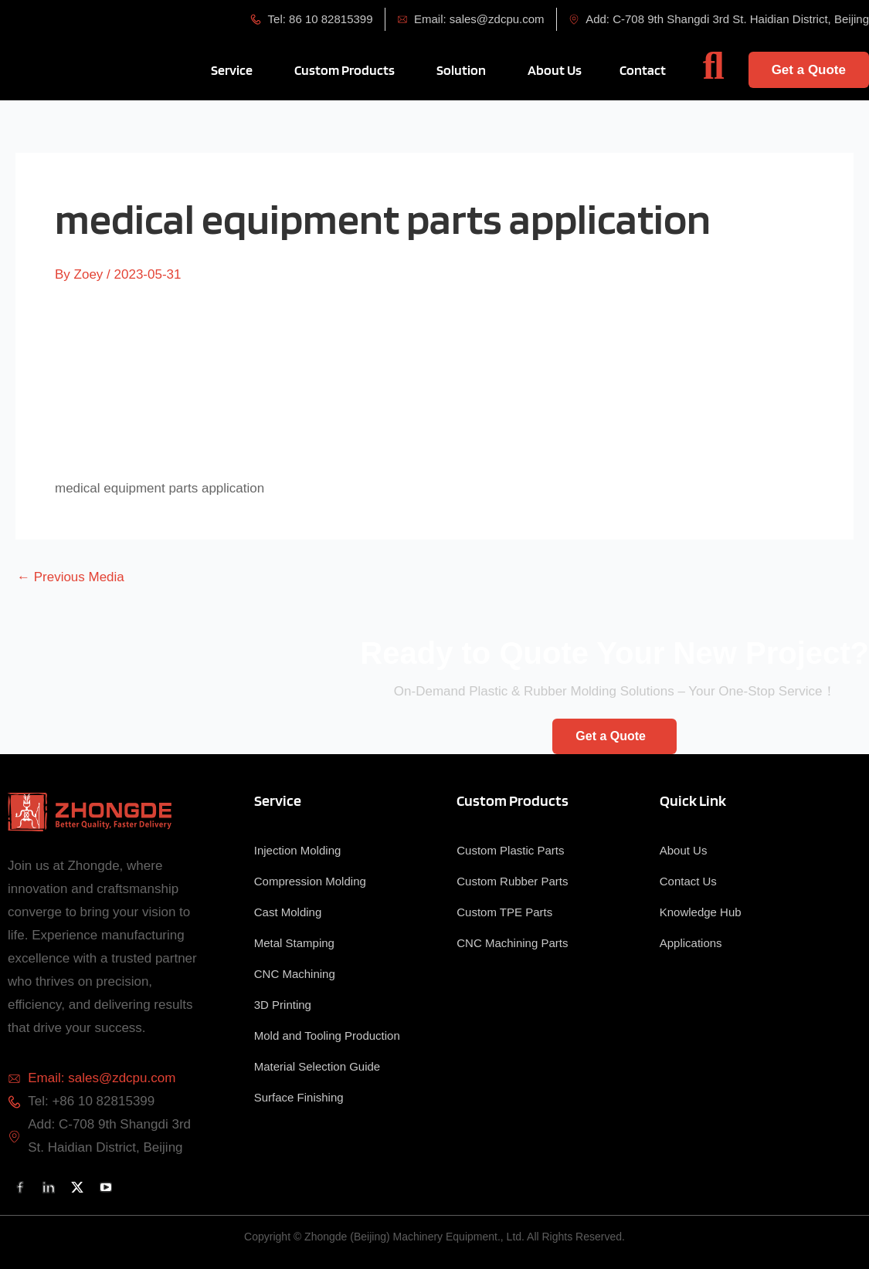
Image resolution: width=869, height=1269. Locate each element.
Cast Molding (288, 912)
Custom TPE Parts (504, 912)
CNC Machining (294, 973)
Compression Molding (310, 881)
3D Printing (282, 1004)
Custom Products (513, 800)
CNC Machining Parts (512, 942)
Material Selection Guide (317, 1066)
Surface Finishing (299, 1097)
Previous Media (70, 577)
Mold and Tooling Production (327, 1035)
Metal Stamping (294, 942)
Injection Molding (297, 850)
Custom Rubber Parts (512, 881)
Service (277, 800)
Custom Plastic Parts (510, 850)
